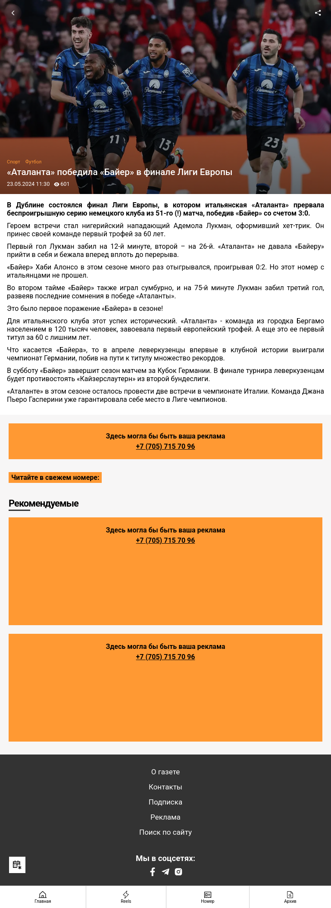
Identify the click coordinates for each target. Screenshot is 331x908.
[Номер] (208, 897)
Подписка (165, 802)
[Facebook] (152, 874)
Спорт (13, 162)
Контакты (165, 787)
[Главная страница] (43, 897)
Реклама (165, 817)
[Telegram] (165, 874)
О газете (165, 771)
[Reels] (126, 897)
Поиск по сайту (165, 832)
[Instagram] (178, 874)
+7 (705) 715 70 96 (165, 446)
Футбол (33, 162)
